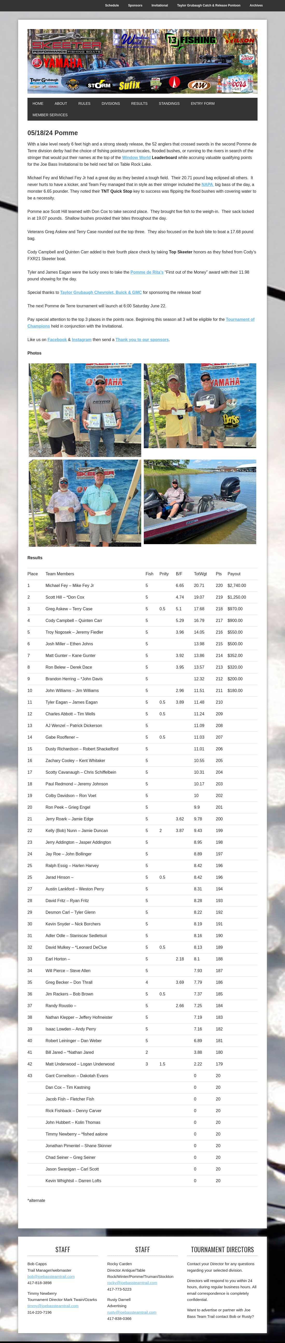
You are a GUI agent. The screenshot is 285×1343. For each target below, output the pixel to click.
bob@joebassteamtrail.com (51, 1277)
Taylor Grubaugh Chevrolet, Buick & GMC (101, 292)
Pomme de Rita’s (147, 272)
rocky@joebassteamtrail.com (132, 1283)
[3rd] (85, 503)
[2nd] (200, 405)
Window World (136, 157)
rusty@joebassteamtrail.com (131, 1312)
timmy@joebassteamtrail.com (53, 1306)
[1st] (85, 410)
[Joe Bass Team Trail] (142, 61)
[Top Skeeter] (200, 502)
